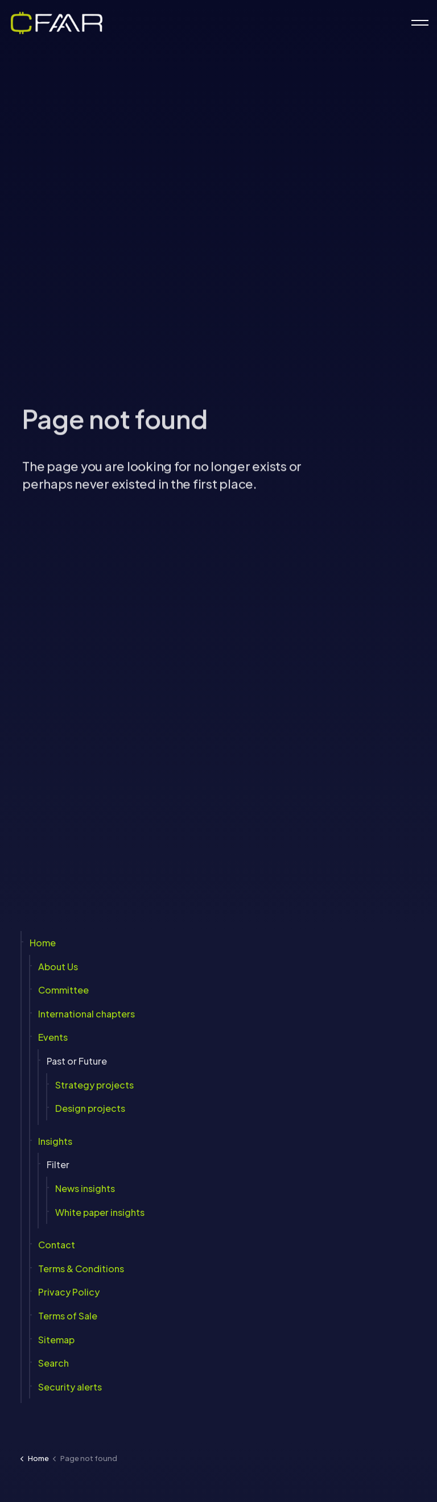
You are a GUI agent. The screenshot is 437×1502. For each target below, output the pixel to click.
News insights (85, 1188)
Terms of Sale (67, 1316)
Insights (55, 1141)
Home (43, 943)
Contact (56, 1245)
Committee (63, 990)
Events (53, 1037)
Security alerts (70, 1386)
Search (53, 1363)
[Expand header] (420, 22)
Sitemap (56, 1339)
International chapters (86, 1013)
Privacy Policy (69, 1292)
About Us (58, 966)
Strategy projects (94, 1084)
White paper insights (100, 1212)
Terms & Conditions (81, 1268)
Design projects (90, 1108)
